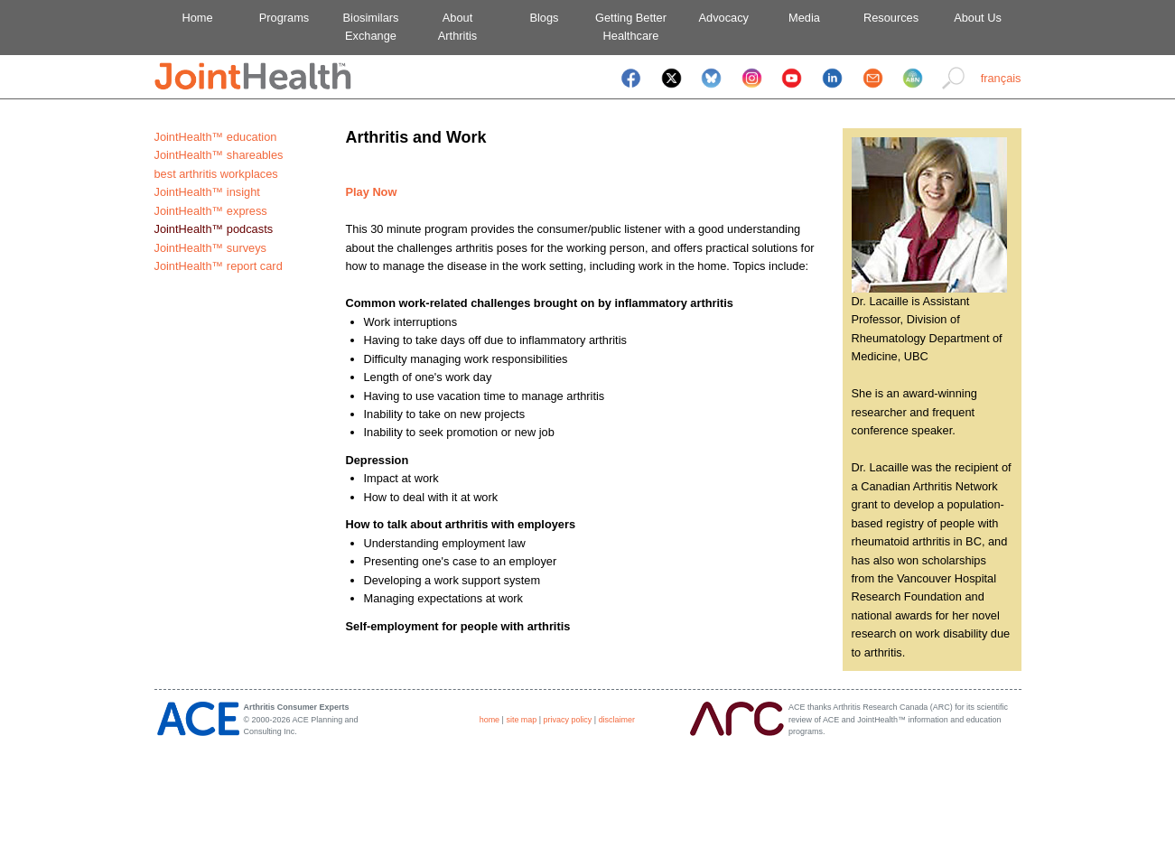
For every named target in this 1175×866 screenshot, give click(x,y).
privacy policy (568, 719)
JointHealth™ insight (207, 192)
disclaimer (617, 719)
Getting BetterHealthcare (631, 26)
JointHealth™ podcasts (214, 229)
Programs (284, 17)
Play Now (371, 192)
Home (197, 17)
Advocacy (717, 17)
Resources (891, 17)
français (1001, 78)
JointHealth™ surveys (210, 248)
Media (804, 17)
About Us (978, 17)
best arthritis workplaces (216, 174)
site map (521, 719)
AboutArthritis (457, 26)
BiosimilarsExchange (371, 26)
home (489, 719)
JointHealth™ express (210, 211)
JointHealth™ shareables (219, 155)
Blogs (543, 17)
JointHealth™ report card (218, 266)
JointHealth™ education (215, 137)
